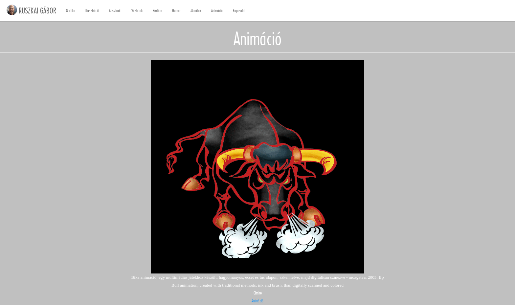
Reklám (157, 10)
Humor (176, 10)
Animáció (217, 10)
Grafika (71, 10)
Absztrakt (115, 10)
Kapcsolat (239, 10)
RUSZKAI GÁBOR (37, 10)
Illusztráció (92, 10)
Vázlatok (137, 10)
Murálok (195, 10)
